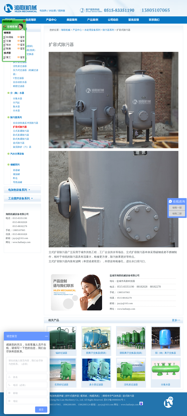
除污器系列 (16, 117)
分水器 (16, 110)
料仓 (15, 178)
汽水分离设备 (17, 153)
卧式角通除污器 (21, 139)
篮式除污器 (18, 143)
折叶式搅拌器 (72, 395)
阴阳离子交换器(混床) (131, 353)
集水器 (16, 106)
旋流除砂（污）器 (22, 147)
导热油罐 (17, 182)
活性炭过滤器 (20, 66)
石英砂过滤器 (61, 384)
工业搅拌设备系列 (19, 198)
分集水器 (17, 98)
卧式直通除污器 (21, 135)
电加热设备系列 (17, 189)
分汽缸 (16, 102)
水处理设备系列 (92, 30)
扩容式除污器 (20, 127)
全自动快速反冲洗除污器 (25, 123)
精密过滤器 (18, 86)
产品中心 (77, 30)
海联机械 (65, 30)
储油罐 (16, 174)
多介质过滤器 (20, 62)
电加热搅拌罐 (57, 395)
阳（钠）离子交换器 (165, 353)
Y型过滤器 (18, 78)
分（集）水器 (17, 93)
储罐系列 (14, 164)
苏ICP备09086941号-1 (114, 399)
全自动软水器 (20, 82)
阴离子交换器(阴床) (96, 353)
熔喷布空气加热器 (112, 395)
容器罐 (16, 170)
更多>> (176, 320)
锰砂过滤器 (61, 353)
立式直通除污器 (21, 131)
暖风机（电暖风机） (91, 395)
